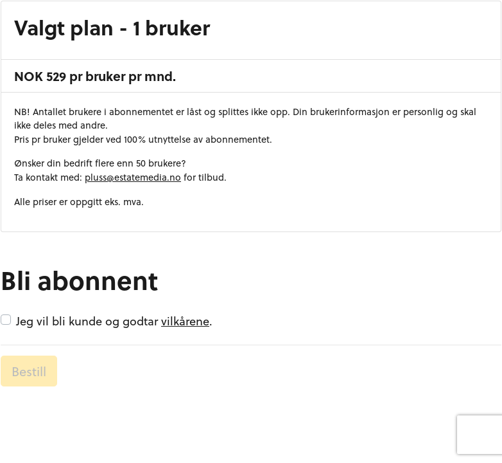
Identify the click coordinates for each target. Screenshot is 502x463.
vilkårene (185, 320)
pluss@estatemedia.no (133, 177)
